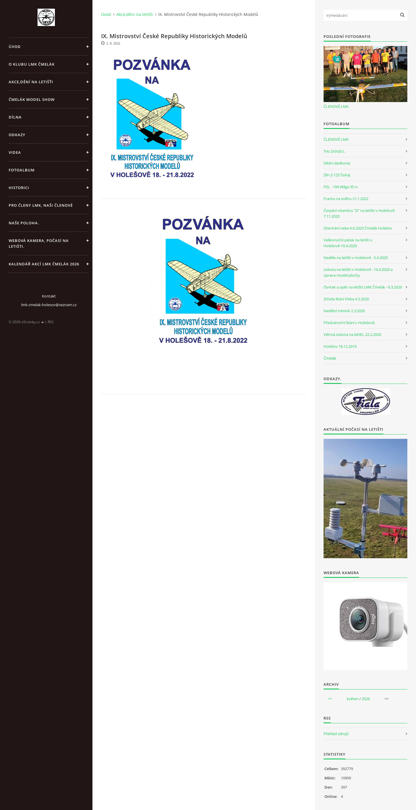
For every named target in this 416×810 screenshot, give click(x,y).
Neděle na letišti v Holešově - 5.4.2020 (356, 257)
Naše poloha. (24, 222)
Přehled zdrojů (336, 733)
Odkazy (17, 134)
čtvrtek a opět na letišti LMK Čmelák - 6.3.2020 (363, 287)
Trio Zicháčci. (334, 151)
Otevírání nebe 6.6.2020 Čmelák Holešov (358, 228)
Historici (19, 187)
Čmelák (330, 358)
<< (330, 698)
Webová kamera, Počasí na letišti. (39, 243)
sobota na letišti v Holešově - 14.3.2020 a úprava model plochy (358, 272)
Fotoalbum (22, 170)
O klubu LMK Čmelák (32, 64)
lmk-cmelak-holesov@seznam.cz (49, 304)
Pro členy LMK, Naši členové (41, 205)
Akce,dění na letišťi (31, 81)
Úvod (15, 46)
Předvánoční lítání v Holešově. (349, 322)
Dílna (15, 117)
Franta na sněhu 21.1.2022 (346, 198)
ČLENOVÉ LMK (336, 106)
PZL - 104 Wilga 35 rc (341, 186)
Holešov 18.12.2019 (340, 346)
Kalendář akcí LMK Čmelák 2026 (44, 264)
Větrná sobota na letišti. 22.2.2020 (352, 334)
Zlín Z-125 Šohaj (337, 174)
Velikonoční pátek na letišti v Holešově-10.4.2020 (348, 242)
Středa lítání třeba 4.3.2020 (346, 299)
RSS (51, 321)
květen (353, 698)
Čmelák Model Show (32, 99)
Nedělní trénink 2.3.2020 (344, 310)
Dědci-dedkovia (337, 163)
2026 (366, 698)
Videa (15, 152)
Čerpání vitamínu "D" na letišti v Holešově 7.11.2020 (359, 213)
